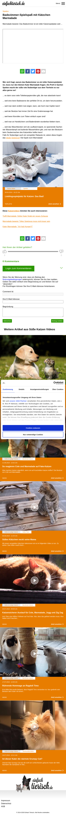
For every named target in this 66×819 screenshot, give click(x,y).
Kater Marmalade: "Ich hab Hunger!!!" (18, 227)
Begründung (8, 307)
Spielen (6, 11)
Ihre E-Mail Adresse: (11, 299)
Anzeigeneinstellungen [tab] (39, 389)
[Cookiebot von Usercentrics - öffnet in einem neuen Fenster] (53, 383)
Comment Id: (8, 292)
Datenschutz (6, 803)
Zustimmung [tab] (8, 389)
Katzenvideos (14, 211)
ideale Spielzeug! (13, 138)
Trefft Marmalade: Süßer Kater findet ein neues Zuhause (25, 216)
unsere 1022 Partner (18, 401)
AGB (3, 806)
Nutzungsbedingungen (12, 279)
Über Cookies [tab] (57, 389)
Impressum (5, 800)
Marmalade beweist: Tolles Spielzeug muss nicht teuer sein (26, 221)
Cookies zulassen (33, 428)
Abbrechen (7, 321)
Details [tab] (21, 389)
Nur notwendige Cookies (33, 435)
